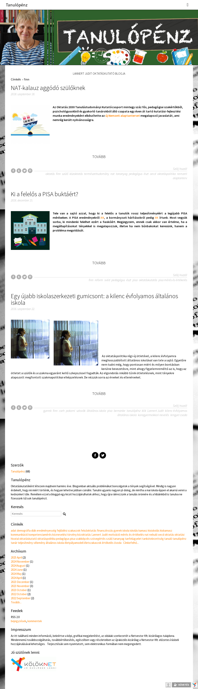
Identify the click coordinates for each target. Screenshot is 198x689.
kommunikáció (19, 534)
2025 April (16, 557)
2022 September (20, 598)
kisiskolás (153, 530)
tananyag (121, 174)
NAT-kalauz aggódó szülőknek (48, 88)
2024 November (20, 561)
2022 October (19, 594)
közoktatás (76, 174)
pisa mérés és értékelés (172, 280)
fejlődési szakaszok (68, 530)
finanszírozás (105, 530)
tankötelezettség (153, 538)
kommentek (35, 621)
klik (144, 411)
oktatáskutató (28, 538)
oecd (153, 174)
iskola (125, 530)
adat (13, 530)
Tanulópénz (17, 5)
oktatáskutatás (148, 280)
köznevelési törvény (64, 534)
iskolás (134, 530)
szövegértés (98, 538)
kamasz (143, 530)
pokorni (70, 411)
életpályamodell (74, 543)
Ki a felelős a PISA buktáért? (44, 194)
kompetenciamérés (40, 534)
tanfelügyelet (133, 538)
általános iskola (96, 411)
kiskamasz (166, 530)
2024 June (17, 570)
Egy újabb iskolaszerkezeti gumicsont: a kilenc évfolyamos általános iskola (94, 299)
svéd (107, 280)
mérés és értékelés (132, 534)
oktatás (50, 174)
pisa (135, 280)
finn (26, 79)
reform (99, 280)
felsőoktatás (88, 530)
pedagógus (135, 174)
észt (146, 174)
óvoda (117, 543)
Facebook (95, 455)
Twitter (102, 455)
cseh (62, 411)
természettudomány (96, 174)
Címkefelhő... (131, 543)
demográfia (24, 530)
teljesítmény (25, 543)
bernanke (119, 411)
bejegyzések (18, 621)
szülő (65, 174)
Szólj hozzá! (180, 169)
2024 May (16, 574)
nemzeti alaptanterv (180, 176)
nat (112, 174)
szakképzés (83, 538)
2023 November (20, 586)
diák (33, 530)
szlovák (81, 411)
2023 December (20, 582)
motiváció (114, 534)
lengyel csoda (178, 415)
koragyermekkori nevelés (153, 415)
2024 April (16, 578)
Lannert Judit (155, 411)
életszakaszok (92, 543)
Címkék (16, 79)
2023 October (19, 590)
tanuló (168, 538)
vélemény (39, 543)
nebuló (153, 534)
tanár (14, 543)
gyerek (47, 411)
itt (102, 217)
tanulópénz (133, 411)
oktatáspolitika (166, 174)
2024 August (18, 565)
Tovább (99, 157)
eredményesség (46, 530)
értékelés (108, 543)
